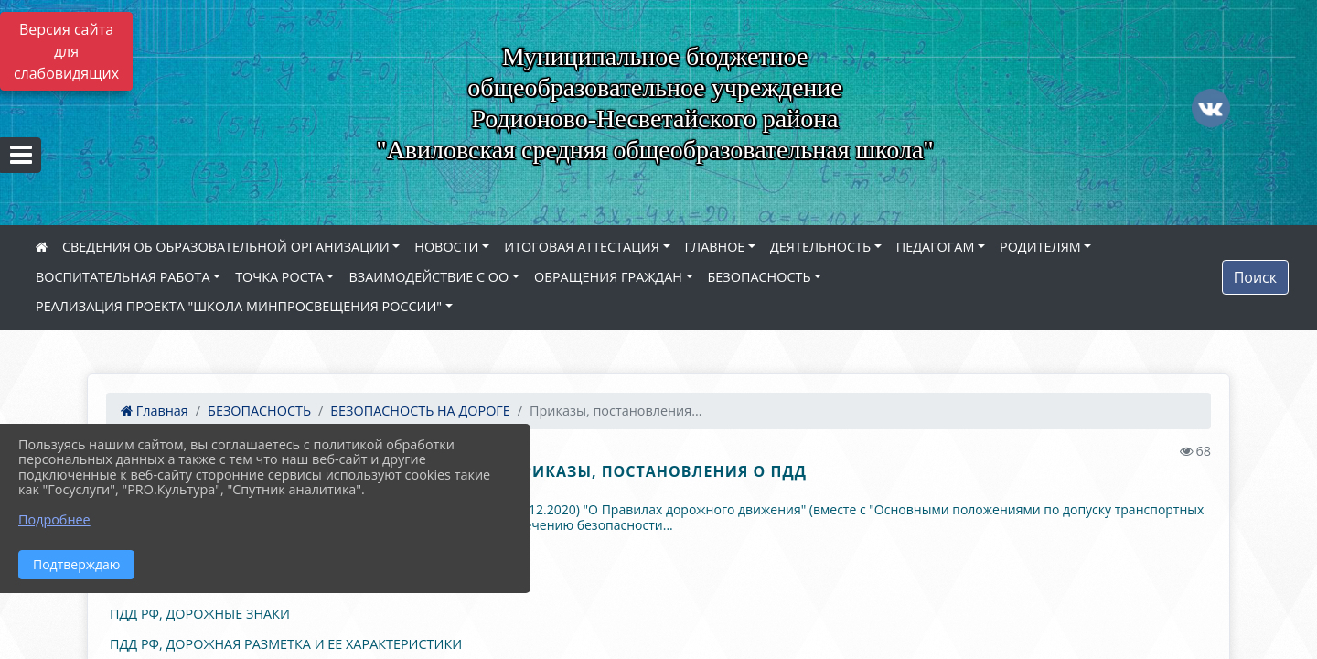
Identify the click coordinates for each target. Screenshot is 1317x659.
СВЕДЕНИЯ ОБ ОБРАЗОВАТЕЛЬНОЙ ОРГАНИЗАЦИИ (226, 246)
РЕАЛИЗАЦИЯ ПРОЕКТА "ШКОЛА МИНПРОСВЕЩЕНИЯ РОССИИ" (239, 306)
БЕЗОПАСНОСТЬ (759, 277)
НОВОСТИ (446, 246)
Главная (154, 410)
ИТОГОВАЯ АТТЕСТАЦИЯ (581, 246)
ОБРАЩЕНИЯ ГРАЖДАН (608, 277)
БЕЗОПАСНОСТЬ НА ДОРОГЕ (420, 410)
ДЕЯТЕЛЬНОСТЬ (820, 246)
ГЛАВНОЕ (715, 246)
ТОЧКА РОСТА (279, 277)
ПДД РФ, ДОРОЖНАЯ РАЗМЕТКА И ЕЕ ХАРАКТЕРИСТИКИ (286, 644)
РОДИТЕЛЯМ (1040, 246)
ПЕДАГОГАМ (935, 246)
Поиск (1255, 277)
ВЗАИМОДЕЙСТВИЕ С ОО (428, 277)
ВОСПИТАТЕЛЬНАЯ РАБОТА (122, 277)
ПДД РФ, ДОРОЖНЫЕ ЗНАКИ (200, 613)
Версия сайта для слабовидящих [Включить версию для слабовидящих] (66, 51)
